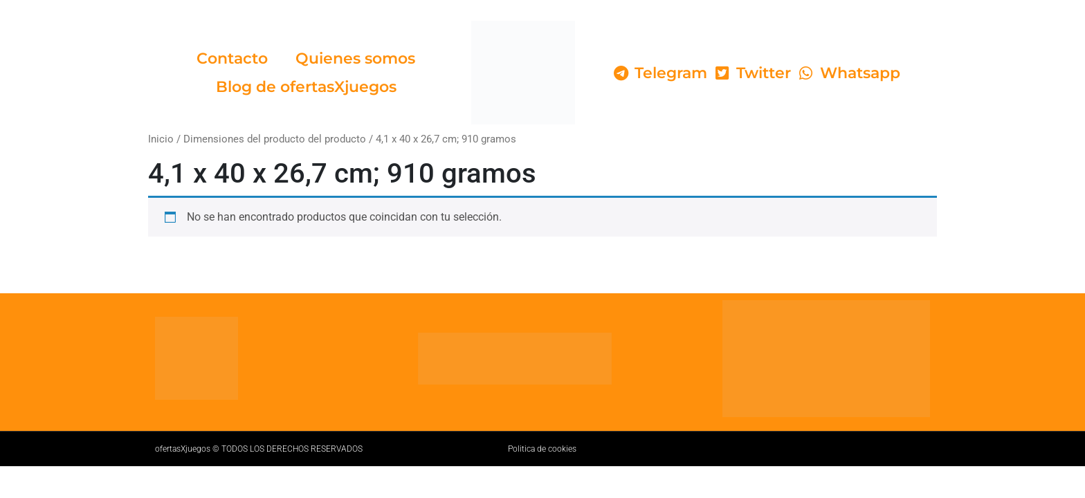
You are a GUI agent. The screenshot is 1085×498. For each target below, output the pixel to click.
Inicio (161, 139)
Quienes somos (355, 58)
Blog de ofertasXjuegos (306, 86)
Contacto (232, 58)
